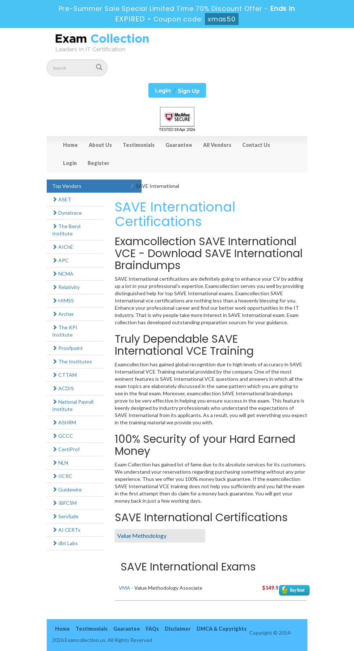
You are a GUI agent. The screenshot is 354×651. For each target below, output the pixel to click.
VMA (124, 588)
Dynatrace (67, 213)
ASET (61, 199)
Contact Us (256, 145)
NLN (60, 463)
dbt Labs (65, 543)
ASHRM (64, 422)
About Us (100, 145)
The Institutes (72, 361)
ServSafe (65, 516)
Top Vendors (66, 186)
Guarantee (178, 145)
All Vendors (217, 145)
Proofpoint (67, 348)
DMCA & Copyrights (221, 629)
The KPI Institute (64, 331)
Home (70, 145)
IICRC (62, 476)
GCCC (62, 436)
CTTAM (64, 375)
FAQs (152, 629)
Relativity (66, 287)
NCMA (62, 274)
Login (70, 163)
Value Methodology (142, 535)
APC (60, 260)
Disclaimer (178, 629)
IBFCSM (64, 503)
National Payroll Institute (72, 405)
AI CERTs (66, 530)
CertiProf (66, 449)
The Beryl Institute (66, 229)
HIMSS (63, 300)
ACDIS (63, 388)
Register (98, 163)
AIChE (62, 247)
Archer (63, 314)
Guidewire (67, 489)
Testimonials (139, 145)
